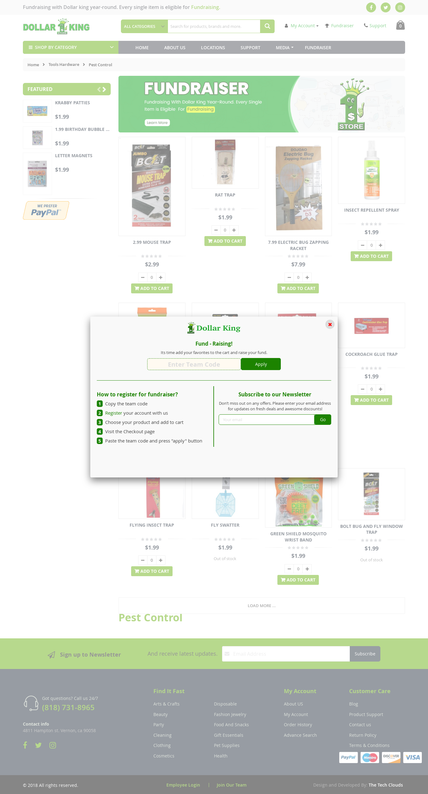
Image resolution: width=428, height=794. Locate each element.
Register (113, 413)
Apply (261, 364)
